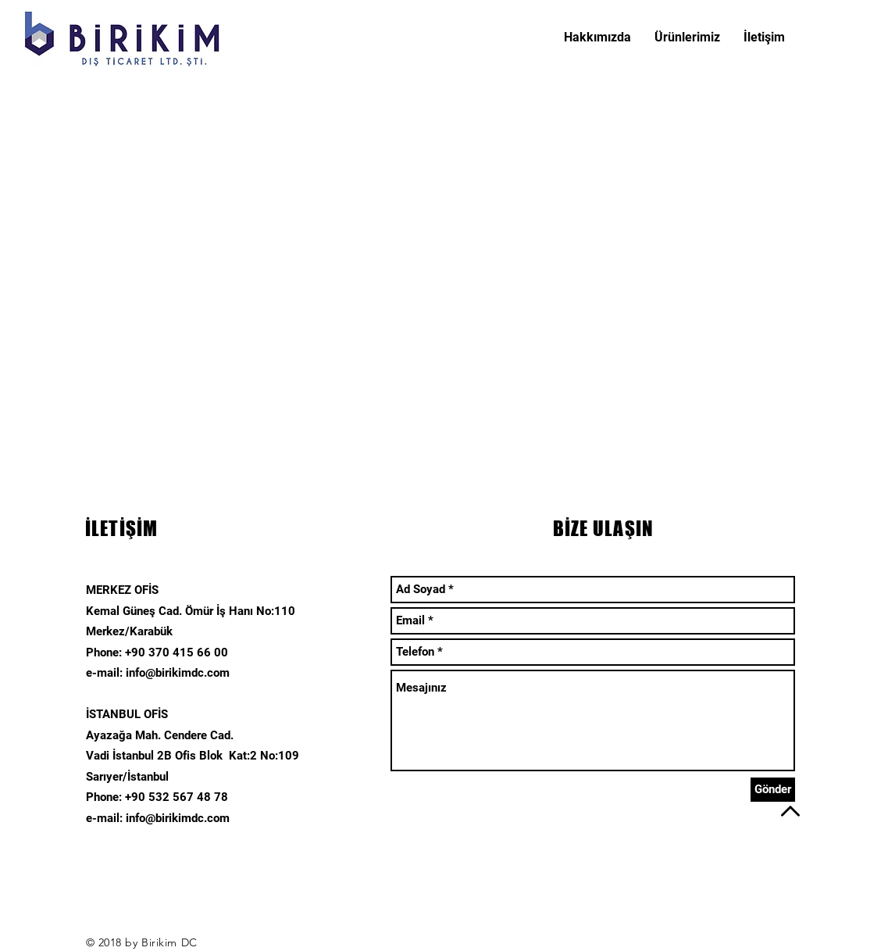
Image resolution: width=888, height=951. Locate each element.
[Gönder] (773, 790)
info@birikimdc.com (178, 673)
